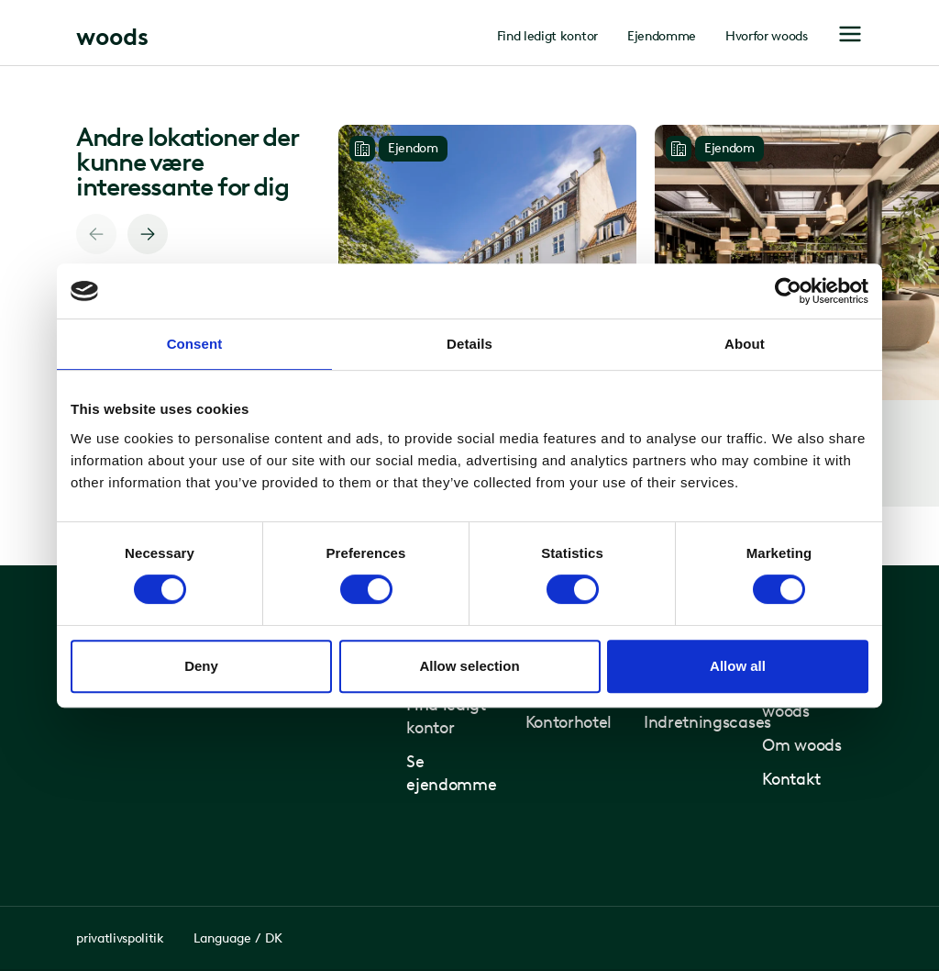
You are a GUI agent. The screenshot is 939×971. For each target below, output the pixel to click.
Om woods (801, 745)
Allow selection (469, 666)
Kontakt (791, 779)
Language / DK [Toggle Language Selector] (237, 938)
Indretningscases (707, 722)
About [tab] (744, 344)
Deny (201, 666)
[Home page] (112, 34)
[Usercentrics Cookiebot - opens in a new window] (788, 291)
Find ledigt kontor (547, 36)
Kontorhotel (568, 722)
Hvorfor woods (766, 36)
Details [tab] (469, 344)
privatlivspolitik (120, 938)
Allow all (738, 666)
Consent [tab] (195, 344)
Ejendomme (661, 36)
